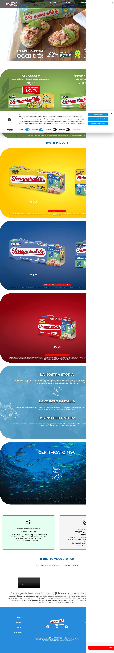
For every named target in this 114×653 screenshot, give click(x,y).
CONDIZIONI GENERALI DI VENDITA (95, 622)
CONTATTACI (18, 632)
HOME (19, 617)
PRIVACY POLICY (95, 617)
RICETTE (19, 622)
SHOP (19, 627)
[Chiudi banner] (111, 2)
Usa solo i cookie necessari (98, 12)
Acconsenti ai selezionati (98, 8)
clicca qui (56, 14)
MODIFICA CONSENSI (95, 632)
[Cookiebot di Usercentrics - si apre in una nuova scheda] (9, 19)
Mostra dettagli (76, 18)
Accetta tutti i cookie (98, 3)
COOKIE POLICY (95, 627)
